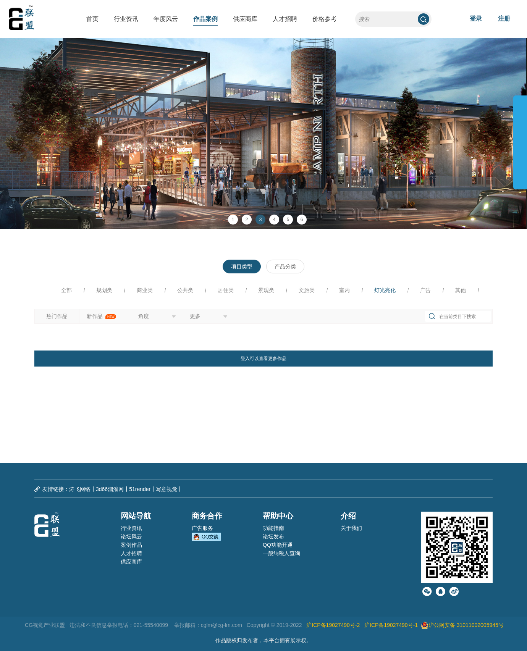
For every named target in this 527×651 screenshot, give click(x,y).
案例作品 (131, 545)
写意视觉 (166, 489)
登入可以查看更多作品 (263, 358)
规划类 (104, 290)
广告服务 (202, 528)
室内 (344, 290)
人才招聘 (285, 19)
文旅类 (307, 290)
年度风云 (166, 19)
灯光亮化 (385, 290)
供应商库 (245, 19)
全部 (66, 290)
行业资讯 (126, 19)
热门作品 (57, 316)
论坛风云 (131, 536)
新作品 (101, 316)
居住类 (226, 290)
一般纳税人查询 (281, 553)
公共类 (185, 290)
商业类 (145, 290)
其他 (460, 290)
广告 (425, 290)
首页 (92, 19)
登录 (476, 18)
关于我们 (351, 528)
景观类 (266, 290)
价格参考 (324, 19)
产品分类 (285, 266)
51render (139, 489)
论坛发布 (273, 536)
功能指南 (273, 528)
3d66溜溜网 (110, 489)
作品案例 (205, 19)
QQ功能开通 (278, 545)
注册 (504, 18)
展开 (520, 139)
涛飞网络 (80, 489)
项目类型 (241, 266)
